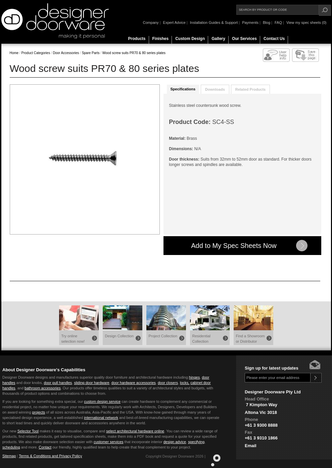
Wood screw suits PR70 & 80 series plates (133, 53)
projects (38, 412)
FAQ (278, 22)
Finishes (160, 38)
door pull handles (58, 383)
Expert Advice (174, 22)
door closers (168, 383)
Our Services (244, 38)
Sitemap (9, 456)
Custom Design (190, 38)
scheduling (11, 447)
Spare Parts (90, 53)
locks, (184, 383)
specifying (196, 442)
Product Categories (36, 53)
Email (250, 445)
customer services (109, 442)
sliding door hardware (91, 383)
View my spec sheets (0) (306, 22)
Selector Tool (28, 431)
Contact (45, 447)
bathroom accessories (43, 388)
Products (137, 38)
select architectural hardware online (135, 431)
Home (14, 53)
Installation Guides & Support (214, 22)
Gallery (218, 38)
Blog (266, 22)
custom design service (102, 401)
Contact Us (274, 38)
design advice (174, 442)
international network (101, 418)
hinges (194, 377)
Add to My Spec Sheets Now (234, 245)
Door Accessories (65, 53)
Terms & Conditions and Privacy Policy (50, 456)
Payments (250, 22)
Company (151, 22)
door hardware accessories (133, 383)
